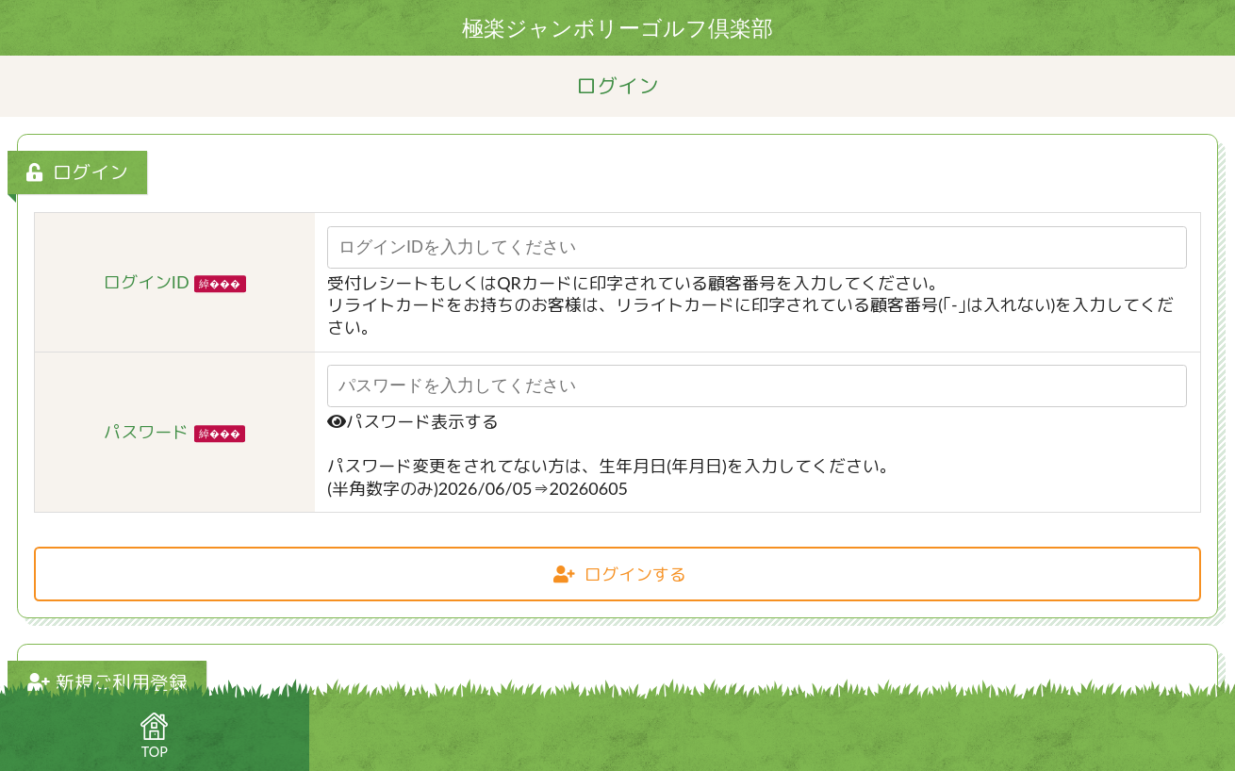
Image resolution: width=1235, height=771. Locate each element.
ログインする (619, 574)
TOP (154, 736)
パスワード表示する (413, 421)
